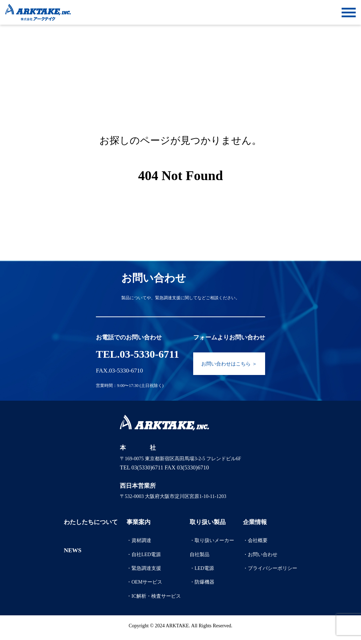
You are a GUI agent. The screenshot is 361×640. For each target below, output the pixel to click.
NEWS (72, 550)
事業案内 (139, 522)
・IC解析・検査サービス (154, 596)
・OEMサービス (144, 582)
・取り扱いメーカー (212, 540)
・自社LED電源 (144, 554)
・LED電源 (202, 568)
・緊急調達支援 (144, 568)
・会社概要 (255, 540)
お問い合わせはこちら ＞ (229, 364)
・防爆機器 (202, 582)
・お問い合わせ (260, 554)
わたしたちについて (91, 522)
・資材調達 (139, 540)
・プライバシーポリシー (270, 568)
